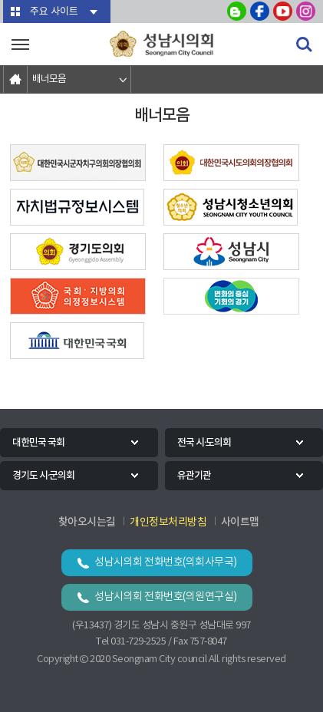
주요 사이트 (54, 12)
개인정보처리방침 (168, 522)
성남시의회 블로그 (236, 11)
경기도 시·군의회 (43, 476)
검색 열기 (303, 44)
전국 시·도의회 (204, 443)
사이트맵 (240, 522)
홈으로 (15, 79)
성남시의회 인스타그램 (305, 11)
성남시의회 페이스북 (259, 11)
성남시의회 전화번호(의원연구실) (165, 597)
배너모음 (49, 79)
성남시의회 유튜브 (282, 11)
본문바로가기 (0, 0)
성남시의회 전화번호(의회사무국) (165, 562)
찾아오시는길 (87, 522)
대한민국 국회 (38, 443)
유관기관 (194, 476)
